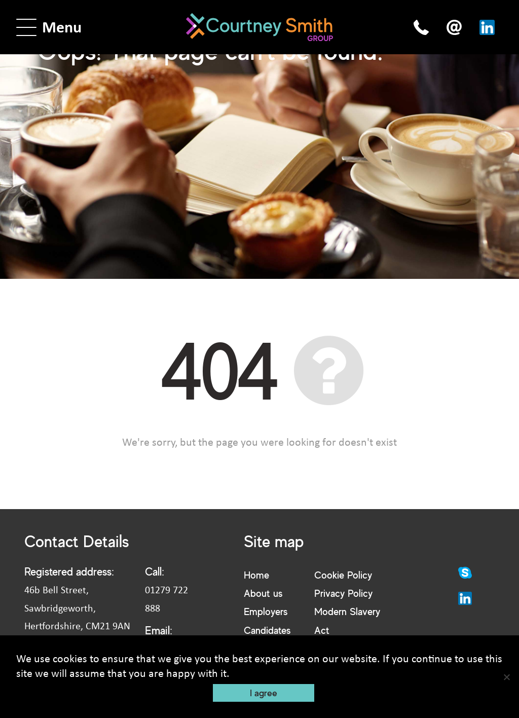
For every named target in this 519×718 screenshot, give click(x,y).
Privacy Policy (343, 593)
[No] (506, 677)
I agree (263, 693)
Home (256, 574)
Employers (265, 611)
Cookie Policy (343, 574)
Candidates (267, 630)
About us (263, 593)
